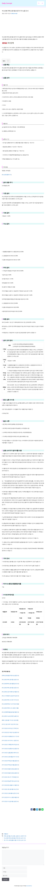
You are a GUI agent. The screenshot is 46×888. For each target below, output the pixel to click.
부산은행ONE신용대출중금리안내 (10, 683)
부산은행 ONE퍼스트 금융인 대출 (10, 708)
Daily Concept (7, 3)
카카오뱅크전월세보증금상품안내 (10, 769)
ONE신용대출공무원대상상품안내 (10, 675)
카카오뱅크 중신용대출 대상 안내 (10, 789)
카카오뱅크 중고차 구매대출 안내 (10, 777)
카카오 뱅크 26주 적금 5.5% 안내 (10, 724)
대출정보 (6, 834)
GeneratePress (29, 885)
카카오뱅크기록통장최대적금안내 (10, 744)
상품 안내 (18, 836)
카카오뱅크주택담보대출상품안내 (10, 761)
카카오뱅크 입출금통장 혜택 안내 (10, 752)
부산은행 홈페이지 (6, 174)
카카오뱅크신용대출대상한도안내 (10, 793)
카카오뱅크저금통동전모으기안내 (10, 736)
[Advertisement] (23, 26)
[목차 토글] (7, 61)
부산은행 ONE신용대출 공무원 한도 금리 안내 (15, 838)
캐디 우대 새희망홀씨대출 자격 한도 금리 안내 (15, 840)
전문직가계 (23, 836)
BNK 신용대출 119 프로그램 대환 (10, 720)
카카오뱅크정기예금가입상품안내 (10, 732)
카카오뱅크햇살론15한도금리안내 (10, 781)
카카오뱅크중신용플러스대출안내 (10, 785)
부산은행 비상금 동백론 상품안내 (10, 716)
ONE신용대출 (7, 836)
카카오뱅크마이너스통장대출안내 (10, 797)
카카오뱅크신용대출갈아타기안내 (10, 756)
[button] (39, 3)
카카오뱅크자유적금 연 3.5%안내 (10, 728)
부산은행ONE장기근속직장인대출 (10, 704)
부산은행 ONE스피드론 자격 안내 (10, 700)
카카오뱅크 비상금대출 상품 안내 (10, 801)
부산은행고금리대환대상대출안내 (10, 691)
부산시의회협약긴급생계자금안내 (10, 696)
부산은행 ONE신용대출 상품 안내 (10, 679)
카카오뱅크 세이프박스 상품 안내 (10, 740)
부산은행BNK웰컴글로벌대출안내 (10, 712)
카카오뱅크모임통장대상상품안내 (10, 748)
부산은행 (13, 836)
